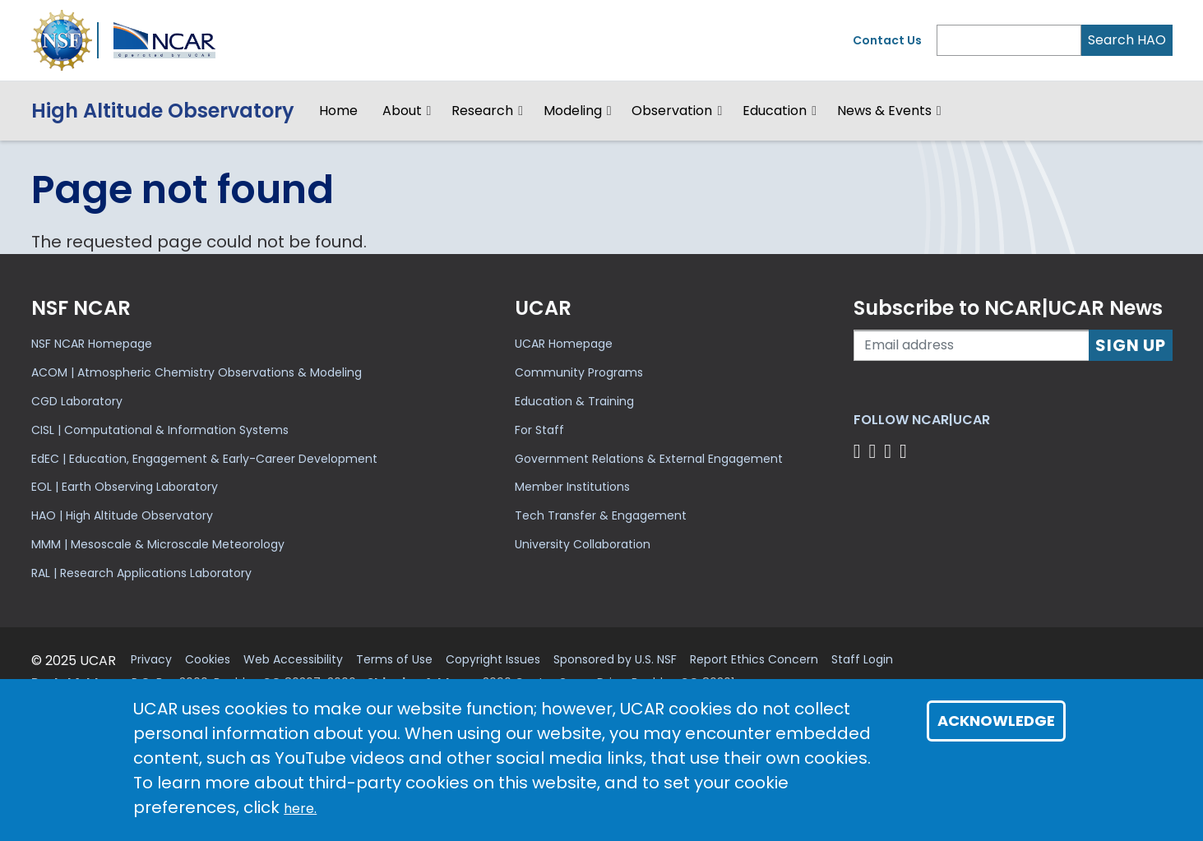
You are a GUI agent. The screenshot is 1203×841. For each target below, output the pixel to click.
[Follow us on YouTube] (906, 450)
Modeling (573, 110)
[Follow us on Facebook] (860, 450)
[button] (430, 111)
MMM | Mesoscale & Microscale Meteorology (158, 544)
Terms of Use (394, 660)
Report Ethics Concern (754, 660)
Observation (672, 110)
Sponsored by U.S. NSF (615, 660)
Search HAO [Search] (1127, 39)
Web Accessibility (293, 660)
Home (338, 110)
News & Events (884, 110)
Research (482, 110)
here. (300, 808)
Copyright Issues (493, 660)
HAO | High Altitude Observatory (122, 515)
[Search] (1009, 40)
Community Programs (579, 372)
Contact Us (887, 40)
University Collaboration (582, 544)
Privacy (151, 660)
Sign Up (1130, 345)
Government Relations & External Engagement (649, 459)
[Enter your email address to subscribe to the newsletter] (972, 345)
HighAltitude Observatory (162, 110)
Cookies (207, 660)
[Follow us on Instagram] (890, 450)
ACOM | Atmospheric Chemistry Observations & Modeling (196, 372)
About (402, 110)
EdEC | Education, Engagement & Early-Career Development (204, 459)
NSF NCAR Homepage (91, 343)
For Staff (539, 430)
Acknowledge (996, 720)
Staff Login (862, 660)
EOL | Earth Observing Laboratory (124, 486)
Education (775, 110)
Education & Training (574, 401)
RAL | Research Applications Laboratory (141, 573)
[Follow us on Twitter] (874, 450)
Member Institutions (572, 486)
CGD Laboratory (77, 401)
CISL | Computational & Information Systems (160, 430)
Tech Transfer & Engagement (601, 515)
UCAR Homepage (564, 343)
